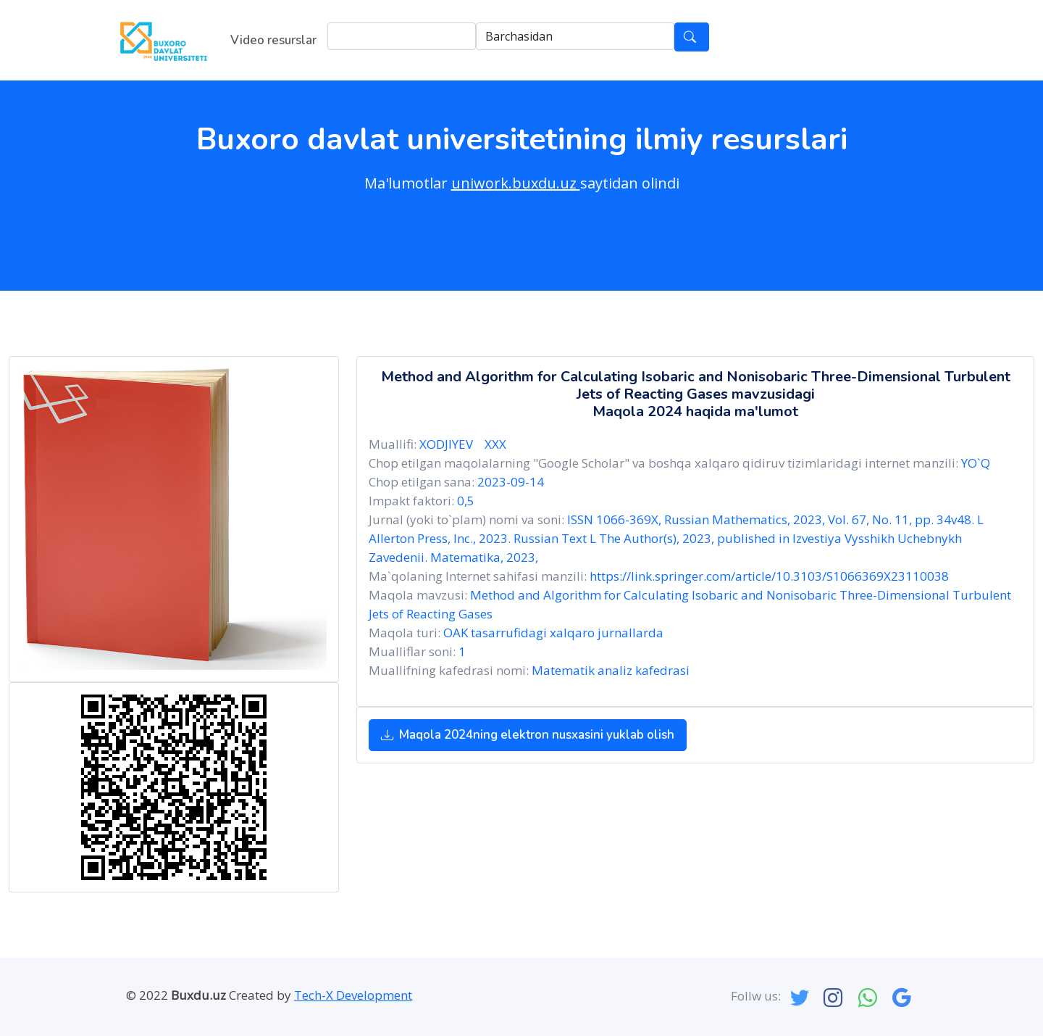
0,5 (465, 500)
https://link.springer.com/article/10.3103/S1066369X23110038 (769, 576)
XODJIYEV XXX (465, 444)
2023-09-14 (510, 481)
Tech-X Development (353, 995)
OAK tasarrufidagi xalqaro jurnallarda (553, 632)
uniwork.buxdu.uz (515, 183)
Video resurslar (273, 40)
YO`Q (975, 463)
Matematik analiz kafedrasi (611, 670)
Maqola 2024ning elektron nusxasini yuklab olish (527, 734)
